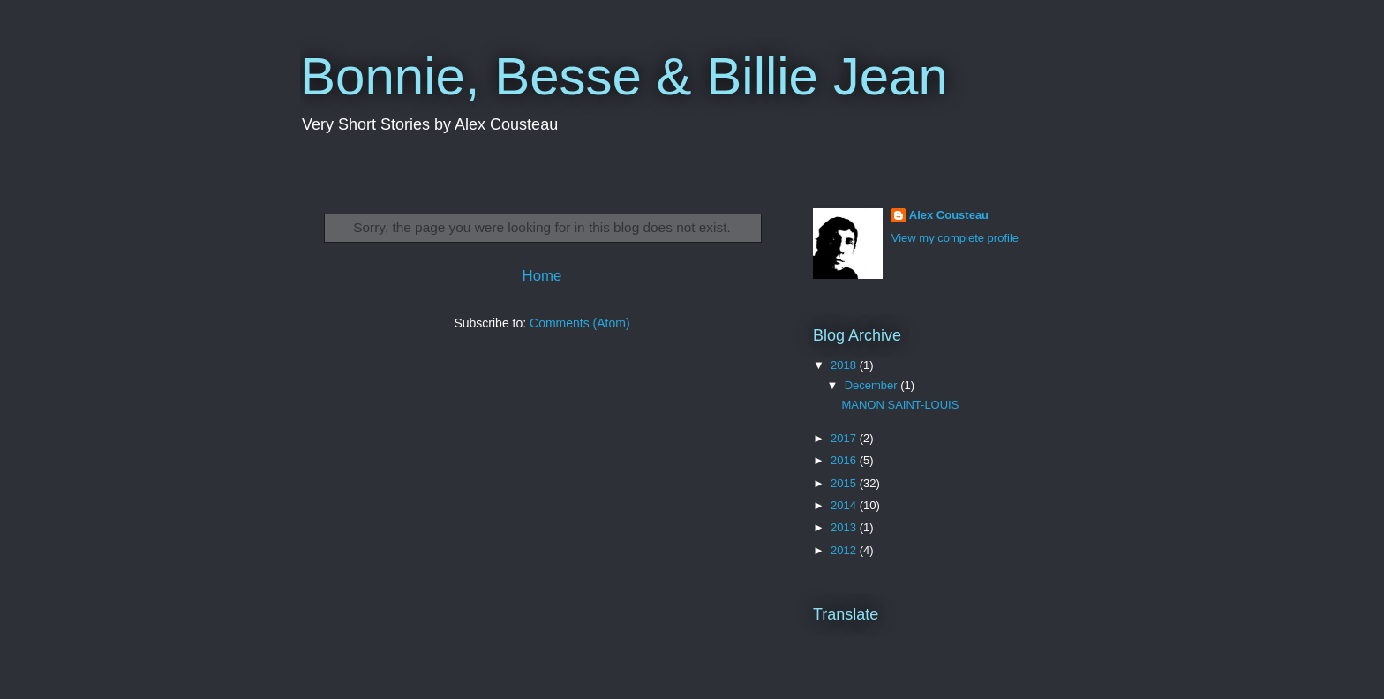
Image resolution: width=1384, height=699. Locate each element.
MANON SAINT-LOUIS (900, 404)
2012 (845, 550)
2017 (845, 438)
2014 (845, 505)
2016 (845, 460)
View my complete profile (955, 237)
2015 (845, 483)
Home (542, 275)
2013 (845, 527)
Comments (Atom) (580, 323)
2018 (845, 365)
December (873, 385)
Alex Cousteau (949, 215)
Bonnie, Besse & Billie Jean (624, 76)
